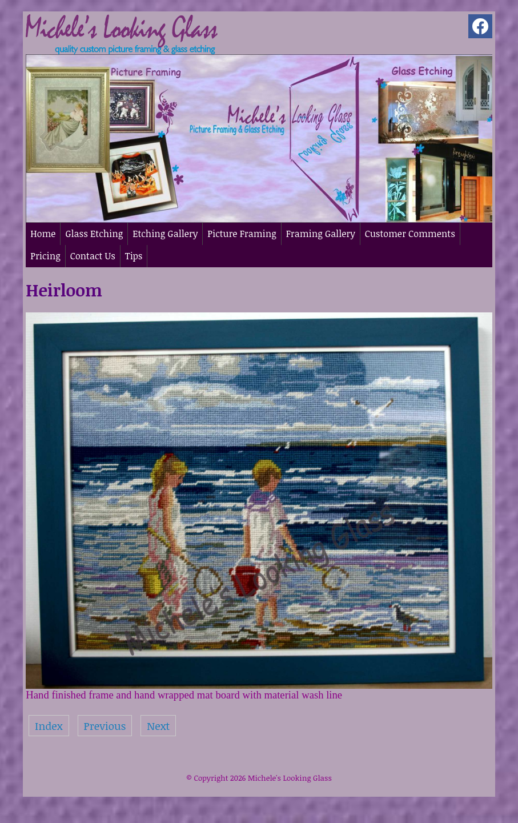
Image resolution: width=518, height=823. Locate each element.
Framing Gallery (320, 233)
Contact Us (92, 256)
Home (42, 233)
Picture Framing (241, 233)
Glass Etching (94, 233)
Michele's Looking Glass (290, 778)
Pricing (45, 256)
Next (158, 725)
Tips (134, 256)
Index (48, 725)
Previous (105, 725)
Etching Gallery (165, 233)
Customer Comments (410, 233)
